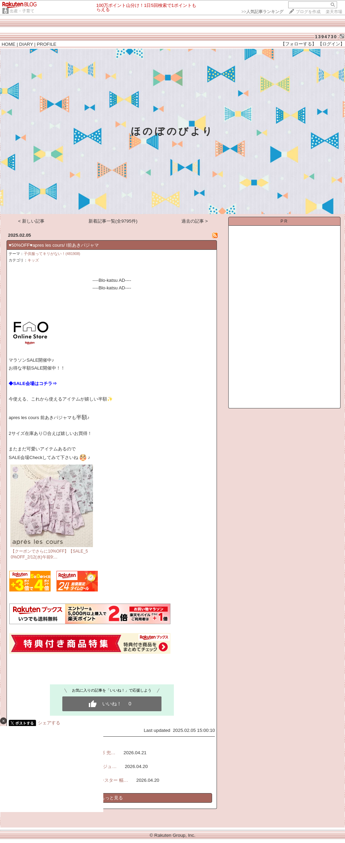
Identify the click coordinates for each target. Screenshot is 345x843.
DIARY (26, 44)
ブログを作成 (308, 11)
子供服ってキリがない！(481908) (52, 254)
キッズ (33, 260)
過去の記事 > (194, 221)
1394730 (326, 36)
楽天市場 (334, 11)
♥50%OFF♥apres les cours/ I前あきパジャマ (54, 245)
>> (262, 11)
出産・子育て (22, 11)
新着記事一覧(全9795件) (113, 221)
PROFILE (46, 44)
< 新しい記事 (31, 221)
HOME (8, 44)
